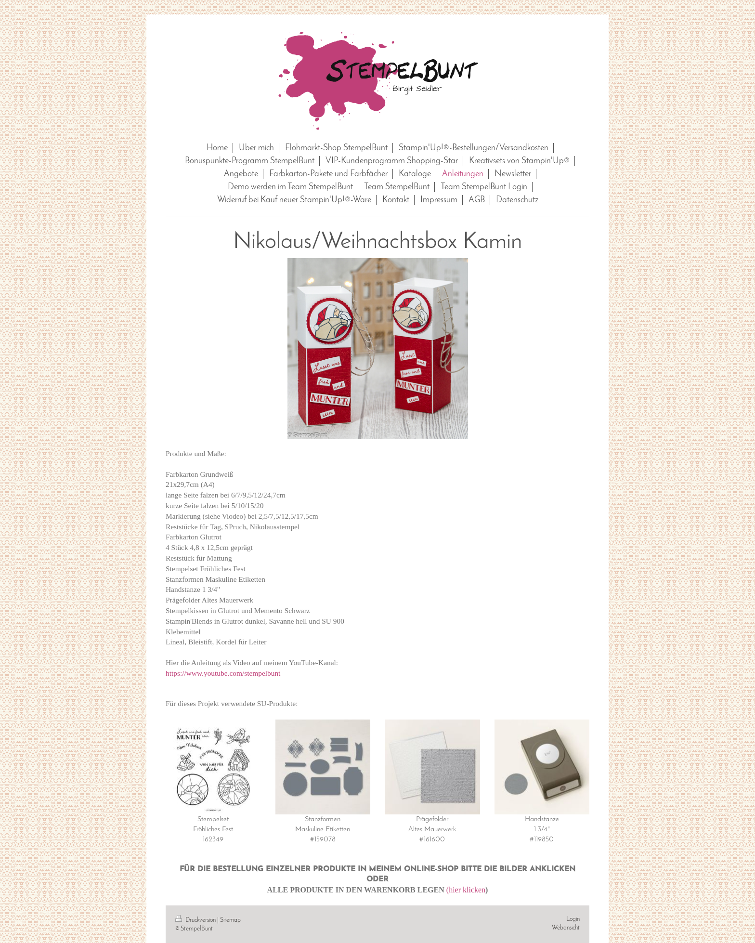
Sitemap (230, 920)
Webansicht (566, 928)
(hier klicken (465, 890)
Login (573, 919)
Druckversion (196, 920)
